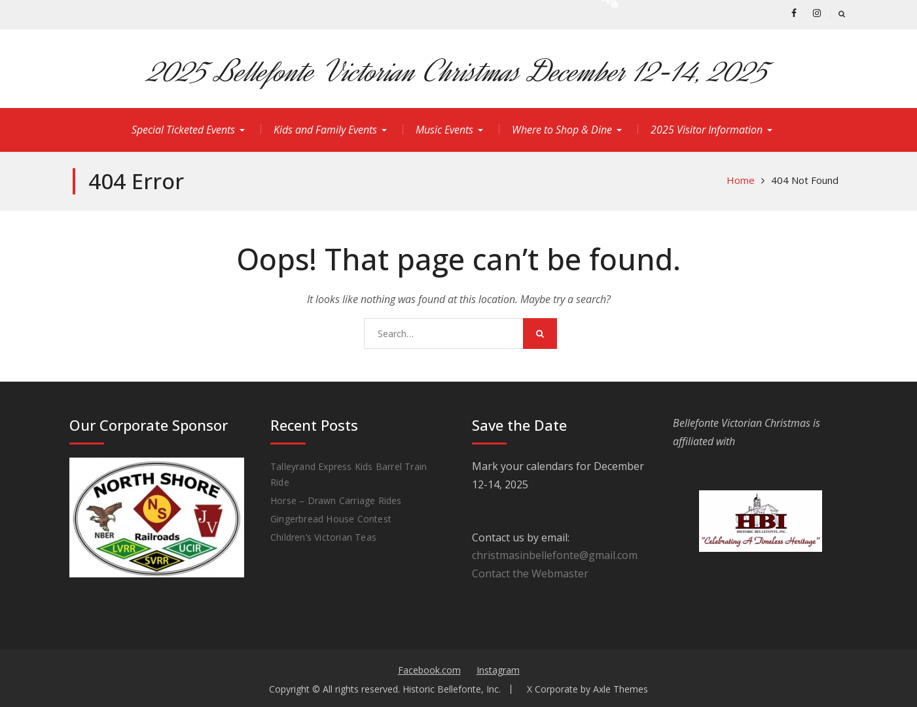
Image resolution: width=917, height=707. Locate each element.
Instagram (498, 670)
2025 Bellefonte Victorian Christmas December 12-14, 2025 (458, 72)
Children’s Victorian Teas (323, 537)
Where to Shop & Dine (562, 129)
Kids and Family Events (325, 129)
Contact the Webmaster (530, 573)
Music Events (444, 129)
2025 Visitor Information (707, 129)
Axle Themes (620, 689)
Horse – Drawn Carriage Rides (336, 500)
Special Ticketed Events (183, 129)
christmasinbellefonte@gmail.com (555, 555)
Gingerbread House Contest (330, 519)
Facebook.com (429, 670)
